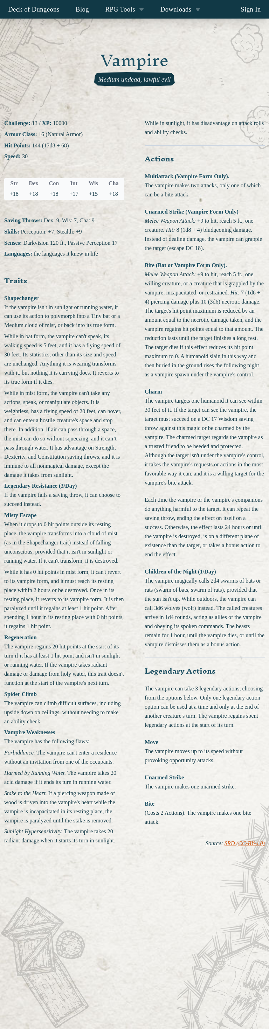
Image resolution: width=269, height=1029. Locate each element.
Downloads (180, 9)
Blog (82, 9)
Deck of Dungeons (34, 9)
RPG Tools (124, 9)
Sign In (251, 9)
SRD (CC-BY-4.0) (245, 843)
